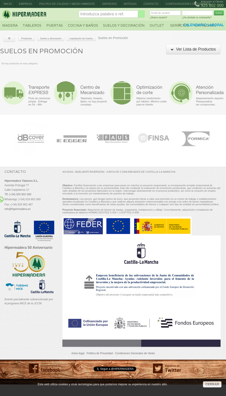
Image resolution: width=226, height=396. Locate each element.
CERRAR (212, 384)
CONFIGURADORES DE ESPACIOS (187, 3)
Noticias (130, 3)
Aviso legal (78, 353)
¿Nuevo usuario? (158, 18)
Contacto (151, 3)
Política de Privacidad (100, 353)
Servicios (109, 3)
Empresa (25, 3)
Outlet (157, 25)
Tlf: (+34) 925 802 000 (18, 194)
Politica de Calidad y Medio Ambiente (67, 3)
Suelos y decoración (124, 25)
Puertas (54, 25)
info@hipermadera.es (18, 209)
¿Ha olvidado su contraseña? (196, 18)
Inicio (8, 3)
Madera (10, 25)
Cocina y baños (83, 25)
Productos (26, 38)
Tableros (32, 25)
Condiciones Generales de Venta (135, 353)
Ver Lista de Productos (193, 49)
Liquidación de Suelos (81, 38)
